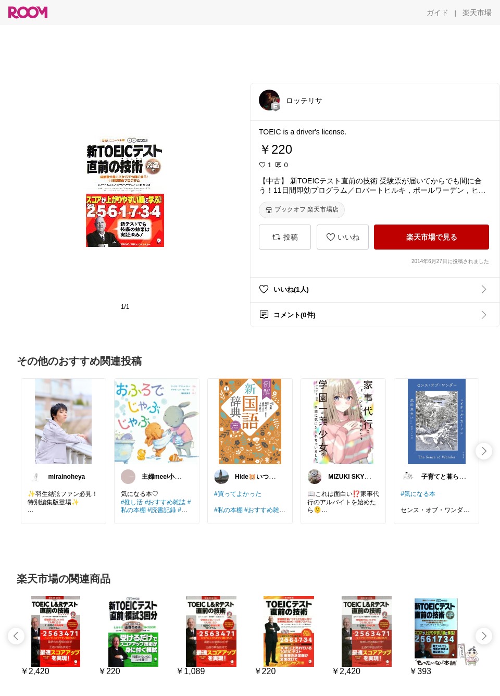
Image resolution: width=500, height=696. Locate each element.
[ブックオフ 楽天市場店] (302, 210)
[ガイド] (437, 12)
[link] (63, 421)
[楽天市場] (477, 12)
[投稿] (285, 237)
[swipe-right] (484, 451)
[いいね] (343, 237)
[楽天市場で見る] (431, 237)
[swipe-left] (16, 636)
